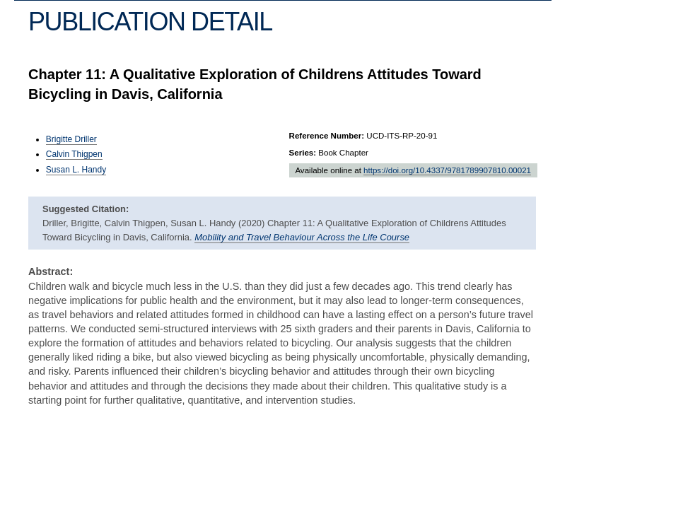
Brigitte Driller (71, 139)
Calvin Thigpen (74, 154)
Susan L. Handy (76, 170)
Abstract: (50, 271)
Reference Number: (327, 135)
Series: (303, 152)
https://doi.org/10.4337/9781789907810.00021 (447, 170)
